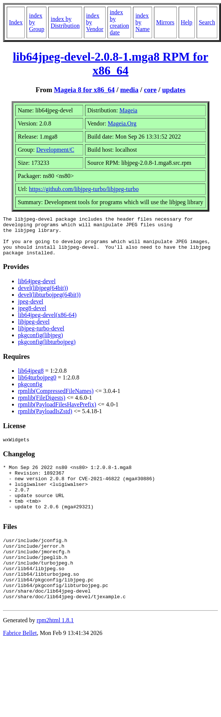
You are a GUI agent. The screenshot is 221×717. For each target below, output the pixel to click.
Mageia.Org (122, 123)
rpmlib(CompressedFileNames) (56, 399)
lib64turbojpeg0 (37, 385)
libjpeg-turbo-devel (41, 336)
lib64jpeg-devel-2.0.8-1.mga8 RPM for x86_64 (110, 63)
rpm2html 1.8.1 (55, 653)
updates (173, 90)
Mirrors (165, 22)
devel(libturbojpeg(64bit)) (49, 302)
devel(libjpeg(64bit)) (43, 296)
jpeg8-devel (32, 316)
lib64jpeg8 (30, 378)
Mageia (128, 110)
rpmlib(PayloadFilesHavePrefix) (57, 412)
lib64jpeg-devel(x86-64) (47, 323)
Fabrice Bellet (20, 665)
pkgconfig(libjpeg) (40, 343)
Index (15, 22)
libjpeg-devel (33, 329)
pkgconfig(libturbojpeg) (47, 350)
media (129, 90)
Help (187, 22)
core (150, 90)
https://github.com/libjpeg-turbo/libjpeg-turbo (84, 189)
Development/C (55, 149)
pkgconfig (30, 392)
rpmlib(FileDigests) (41, 405)
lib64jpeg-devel (36, 289)
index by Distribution (65, 22)
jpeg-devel (30, 309)
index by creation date (119, 22)
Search (207, 22)
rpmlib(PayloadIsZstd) (45, 419)
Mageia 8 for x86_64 (84, 90)
